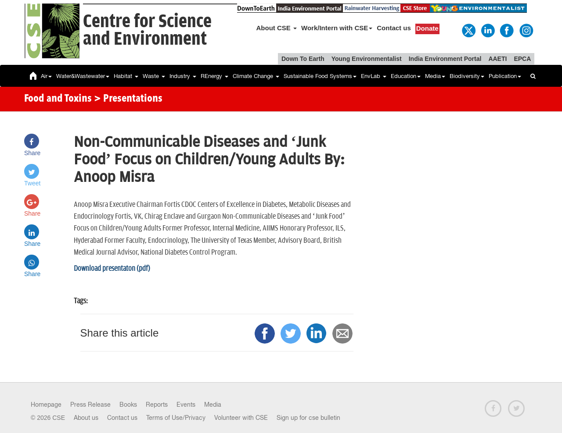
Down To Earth (302, 58)
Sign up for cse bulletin (308, 417)
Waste (154, 76)
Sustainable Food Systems (320, 76)
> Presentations (128, 99)
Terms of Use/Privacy (175, 417)
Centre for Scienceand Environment (147, 30)
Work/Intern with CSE (336, 28)
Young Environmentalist (366, 58)
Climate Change (256, 76)
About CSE (276, 28)
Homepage (46, 404)
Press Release (90, 404)
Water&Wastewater (82, 76)
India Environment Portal (445, 58)
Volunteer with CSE (241, 417)
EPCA (522, 58)
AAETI (497, 58)
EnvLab (373, 76)
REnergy (214, 76)
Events (186, 404)
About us (86, 417)
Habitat (126, 76)
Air (46, 76)
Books (128, 404)
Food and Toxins (58, 99)
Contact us (394, 28)
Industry (182, 76)
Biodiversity (467, 76)
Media (435, 76)
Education (406, 76)
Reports (157, 404)
